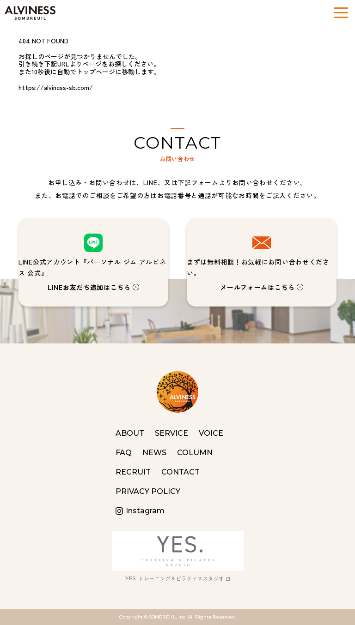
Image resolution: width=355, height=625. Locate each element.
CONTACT (180, 472)
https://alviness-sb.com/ (55, 87)
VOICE (211, 433)
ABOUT (130, 433)
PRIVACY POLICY (148, 491)
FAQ (124, 452)
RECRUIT (133, 472)
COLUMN (195, 452)
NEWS (154, 452)
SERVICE (171, 433)
